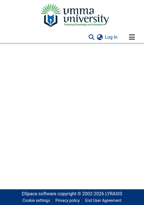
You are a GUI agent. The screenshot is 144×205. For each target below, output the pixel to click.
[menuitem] (99, 37)
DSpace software (39, 193)
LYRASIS (113, 193)
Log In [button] (111, 37)
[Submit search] (91, 37)
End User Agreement (103, 200)
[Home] (74, 14)
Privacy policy (67, 200)
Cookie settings (36, 200)
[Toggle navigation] (132, 37)
